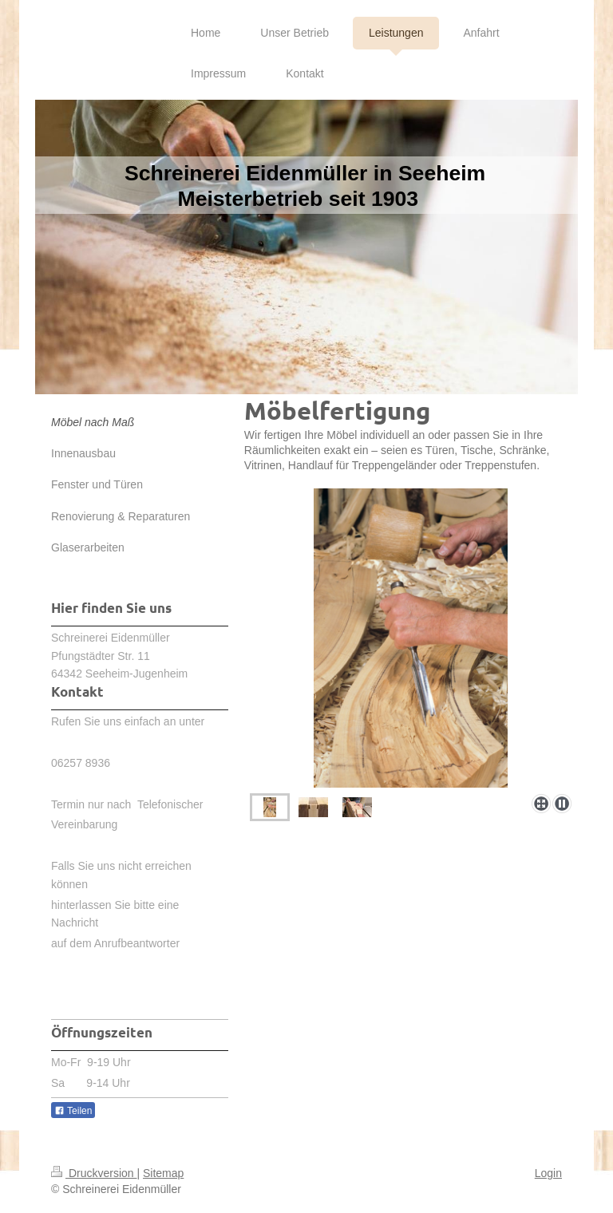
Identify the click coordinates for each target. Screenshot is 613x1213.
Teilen (73, 1110)
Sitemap (163, 1173)
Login (548, 1173)
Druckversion (93, 1173)
